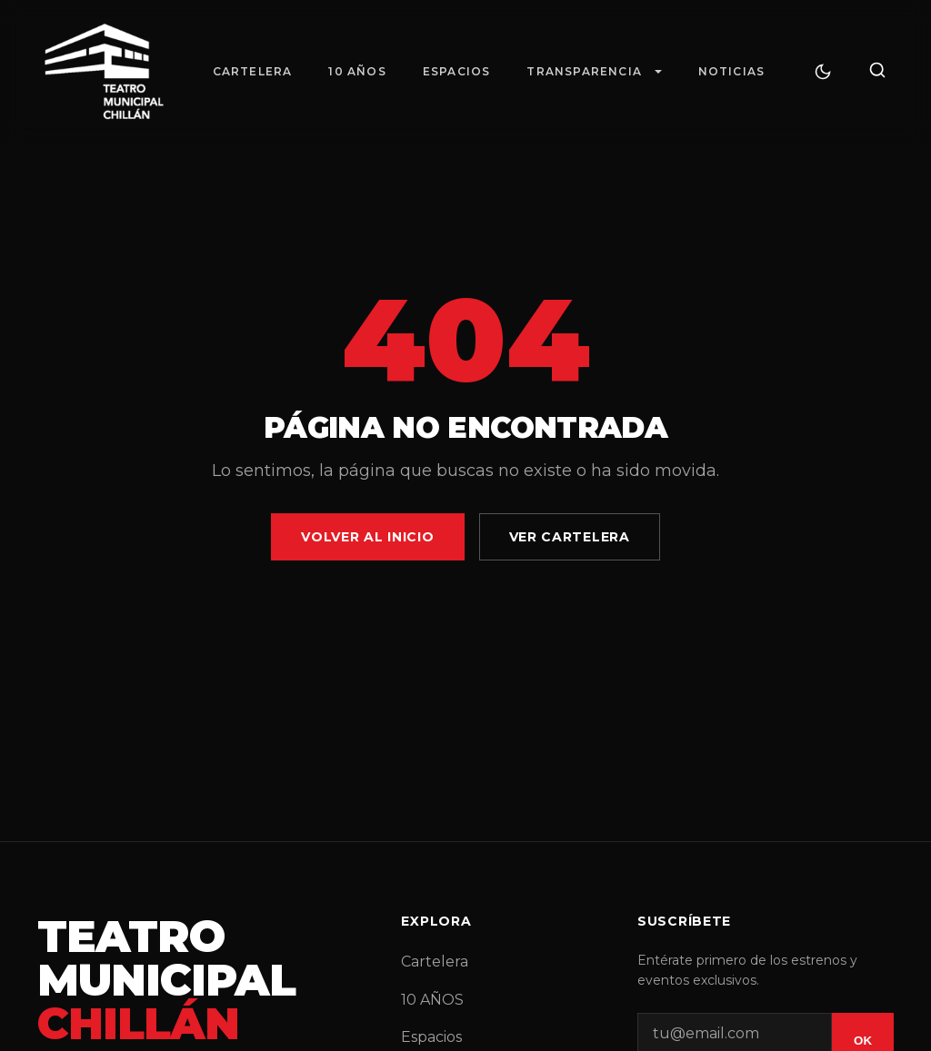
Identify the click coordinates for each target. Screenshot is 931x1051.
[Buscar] (877, 71)
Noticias (732, 71)
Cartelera (253, 71)
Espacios (457, 71)
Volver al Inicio (367, 537)
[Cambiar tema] (822, 71)
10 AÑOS (356, 71)
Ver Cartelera (569, 537)
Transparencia (584, 71)
